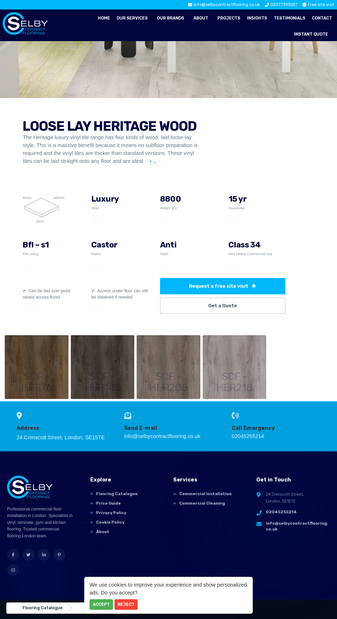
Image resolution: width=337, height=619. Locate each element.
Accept (101, 604)
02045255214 (281, 511)
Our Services (132, 18)
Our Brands (170, 18)
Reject (126, 604)
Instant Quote (311, 34)
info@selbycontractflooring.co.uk (297, 526)
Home (104, 18)
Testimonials (289, 18)
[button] (133, 18)
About (201, 18)
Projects (228, 18)
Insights (257, 18)
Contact (322, 18)
